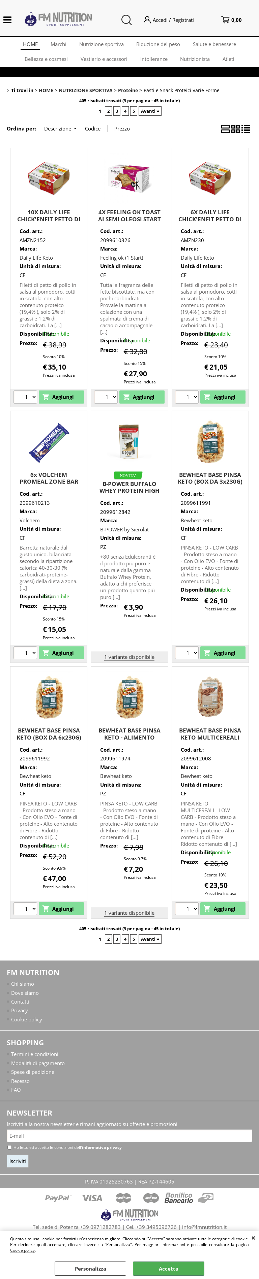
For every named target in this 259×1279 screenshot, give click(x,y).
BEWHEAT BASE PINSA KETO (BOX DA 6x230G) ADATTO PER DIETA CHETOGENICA (49, 744)
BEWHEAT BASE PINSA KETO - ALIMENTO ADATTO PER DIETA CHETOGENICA (129, 744)
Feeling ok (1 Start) (121, 261)
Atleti (230, 61)
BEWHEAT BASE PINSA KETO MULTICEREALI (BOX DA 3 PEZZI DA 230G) (210, 744)
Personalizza (90, 1268)
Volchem (30, 524)
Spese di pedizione (32, 1076)
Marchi (58, 44)
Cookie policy (22, 1250)
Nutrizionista (196, 61)
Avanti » (150, 115)
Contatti (20, 1005)
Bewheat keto (196, 524)
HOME (29, 44)
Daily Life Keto (36, 261)
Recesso (20, 1084)
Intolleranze (154, 61)
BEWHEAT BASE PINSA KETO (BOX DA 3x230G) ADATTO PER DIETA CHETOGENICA (210, 489)
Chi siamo (22, 987)
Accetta (168, 1268)
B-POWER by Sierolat (124, 533)
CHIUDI (253, 1237)
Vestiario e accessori (103, 61)
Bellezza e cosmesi (44, 61)
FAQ (16, 1093)
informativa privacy (102, 1152)
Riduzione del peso (159, 44)
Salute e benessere (216, 44)
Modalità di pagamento (38, 1066)
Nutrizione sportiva (101, 44)
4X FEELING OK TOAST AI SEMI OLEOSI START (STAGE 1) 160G (129, 222)
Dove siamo (25, 996)
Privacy (19, 1014)
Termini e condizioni (34, 1058)
